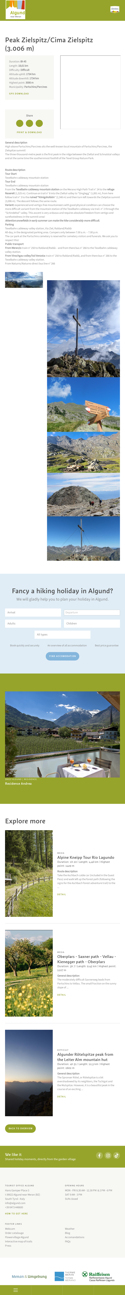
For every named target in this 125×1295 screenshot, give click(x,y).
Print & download (29, 132)
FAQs (67, 1241)
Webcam (10, 1229)
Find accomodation (62, 656)
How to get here (16, 1213)
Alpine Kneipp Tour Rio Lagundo (85, 857)
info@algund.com (15, 1203)
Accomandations (74, 1237)
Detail (61, 894)
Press (8, 1246)
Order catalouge (14, 1233)
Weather (70, 1229)
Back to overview (21, 1128)
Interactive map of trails (18, 1241)
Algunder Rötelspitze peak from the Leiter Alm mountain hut (85, 1057)
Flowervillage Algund (17, 1237)
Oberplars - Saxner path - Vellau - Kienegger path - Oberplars (86, 959)
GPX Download (19, 93)
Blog (67, 1233)
